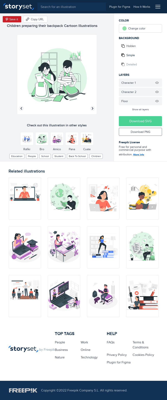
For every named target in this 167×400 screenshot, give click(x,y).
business (61, 349)
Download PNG (140, 132)
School (45, 156)
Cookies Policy (143, 354)
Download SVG (140, 121)
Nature (60, 357)
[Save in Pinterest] (12, 19)
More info (138, 154)
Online (85, 349)
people (32, 156)
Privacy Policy (117, 354)
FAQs (110, 342)
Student (58, 156)
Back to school (77, 156)
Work (84, 342)
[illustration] (25, 198)
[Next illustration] (92, 108)
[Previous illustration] (21, 108)
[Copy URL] (35, 19)
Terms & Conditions (140, 345)
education (17, 156)
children (96, 156)
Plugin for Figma (119, 362)
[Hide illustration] (156, 82)
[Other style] (27, 138)
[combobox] (71, 7)
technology (89, 357)
